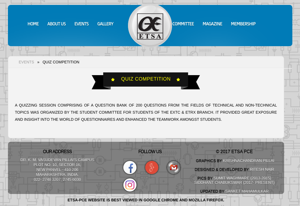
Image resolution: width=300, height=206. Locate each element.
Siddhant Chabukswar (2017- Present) (234, 182)
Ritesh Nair (262, 169)
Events (26, 62)
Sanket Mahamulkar (247, 191)
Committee (183, 24)
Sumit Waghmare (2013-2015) (242, 178)
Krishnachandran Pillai (248, 160)
